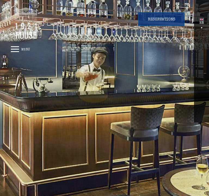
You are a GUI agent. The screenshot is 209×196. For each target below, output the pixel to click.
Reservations (161, 20)
